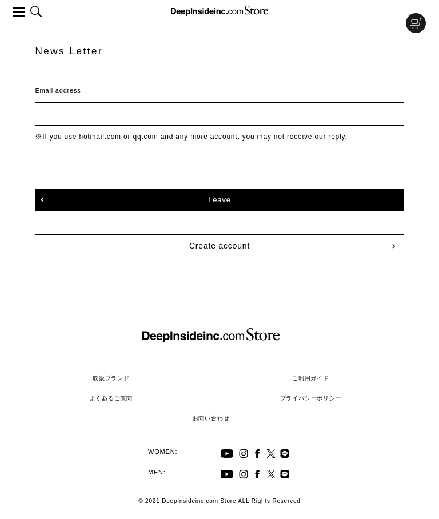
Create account (219, 245)
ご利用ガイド (310, 378)
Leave (219, 199)
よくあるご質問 (111, 398)
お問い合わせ (211, 418)
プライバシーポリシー (311, 398)
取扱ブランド (111, 378)
